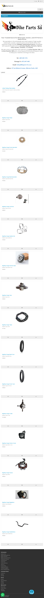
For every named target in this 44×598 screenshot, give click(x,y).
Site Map (2, 575)
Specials (2, 583)
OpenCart (7, 595)
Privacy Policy (3, 565)
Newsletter (3, 590)
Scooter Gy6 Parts (4, 563)
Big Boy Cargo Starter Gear (9, 265)
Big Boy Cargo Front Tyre (8, 384)
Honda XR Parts (4, 560)
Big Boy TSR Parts (4, 556)
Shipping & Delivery (4, 567)
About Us (2, 564)
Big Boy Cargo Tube (7, 324)
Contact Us (3, 573)
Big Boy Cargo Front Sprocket (9, 147)
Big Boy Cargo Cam (7, 295)
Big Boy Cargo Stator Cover (9, 443)
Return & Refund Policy (5, 569)
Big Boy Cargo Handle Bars (8, 532)
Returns (2, 574)
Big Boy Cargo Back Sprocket (9, 177)
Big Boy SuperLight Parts (5, 555)
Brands (2, 579)
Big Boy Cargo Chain (7, 117)
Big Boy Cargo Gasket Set (8, 236)
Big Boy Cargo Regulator (8, 502)
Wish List (2, 589)
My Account (3, 586)
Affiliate (2, 581)
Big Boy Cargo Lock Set (8, 206)
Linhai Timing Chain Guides (8, 88)
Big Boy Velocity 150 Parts (5, 557)
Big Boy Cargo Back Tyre (8, 354)
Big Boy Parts (3, 554)
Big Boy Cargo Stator (7, 472)
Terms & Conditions (4, 568)
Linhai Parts (3, 561)
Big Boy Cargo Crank (7, 413)
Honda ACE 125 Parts (5, 559)
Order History (3, 588)
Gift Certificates (4, 580)
